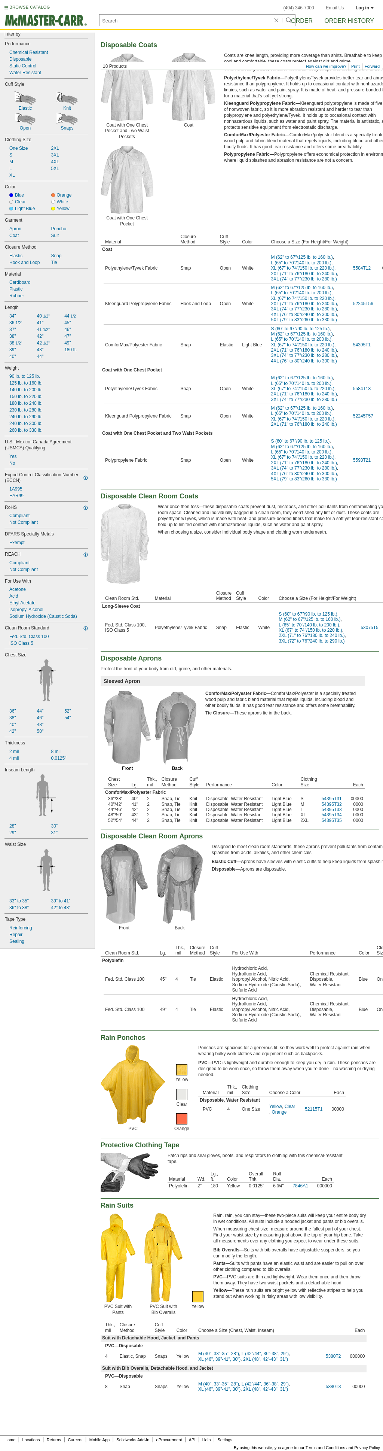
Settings (224, 1440)
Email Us (335, 7)
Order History (349, 21)
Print (355, 66)
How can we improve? (326, 66)
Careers (75, 1440)
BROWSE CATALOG (29, 7)
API (192, 1440)
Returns (54, 1440)
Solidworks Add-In (132, 1440)
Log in (365, 7)
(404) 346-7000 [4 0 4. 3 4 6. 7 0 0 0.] (299, 7)
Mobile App (99, 1440)
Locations (31, 1440)
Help (206, 1440)
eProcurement (169, 1440)
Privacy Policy (367, 1447)
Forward (372, 66)
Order (302, 21)
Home (9, 1440)
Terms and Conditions (325, 1447)
